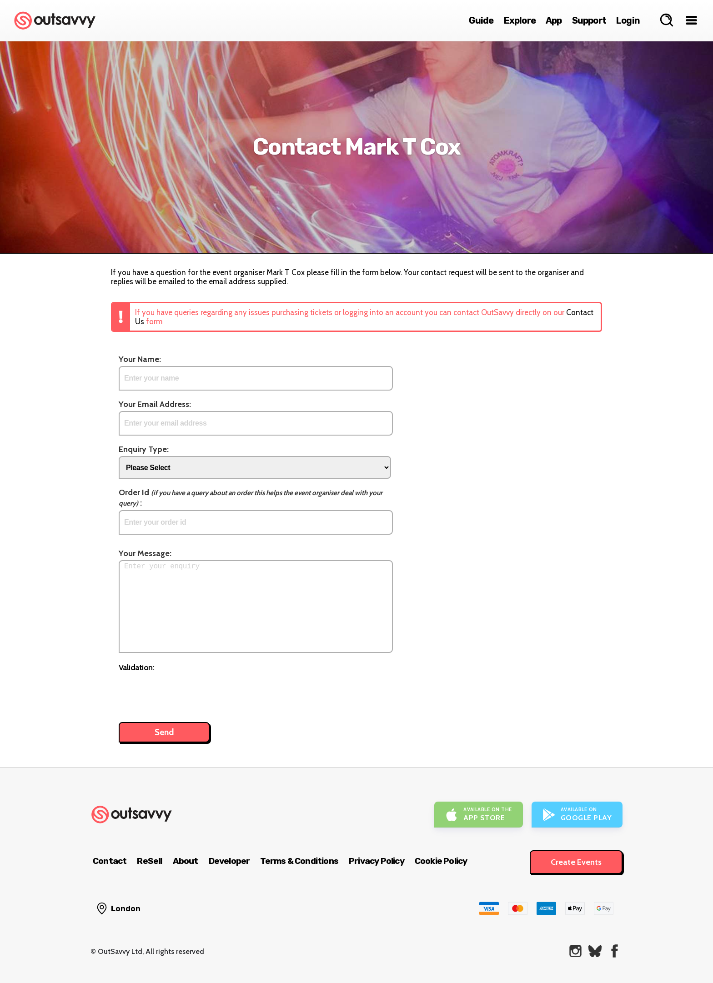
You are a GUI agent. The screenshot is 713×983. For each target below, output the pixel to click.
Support (589, 20)
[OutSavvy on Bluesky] (595, 951)
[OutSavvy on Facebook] (615, 951)
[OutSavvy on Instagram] (575, 951)
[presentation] (188, 692)
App (554, 20)
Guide (481, 20)
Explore (520, 20)
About (185, 861)
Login (628, 20)
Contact (109, 861)
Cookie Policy (441, 861)
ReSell (149, 861)
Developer (229, 861)
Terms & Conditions (299, 861)
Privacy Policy (376, 861)
